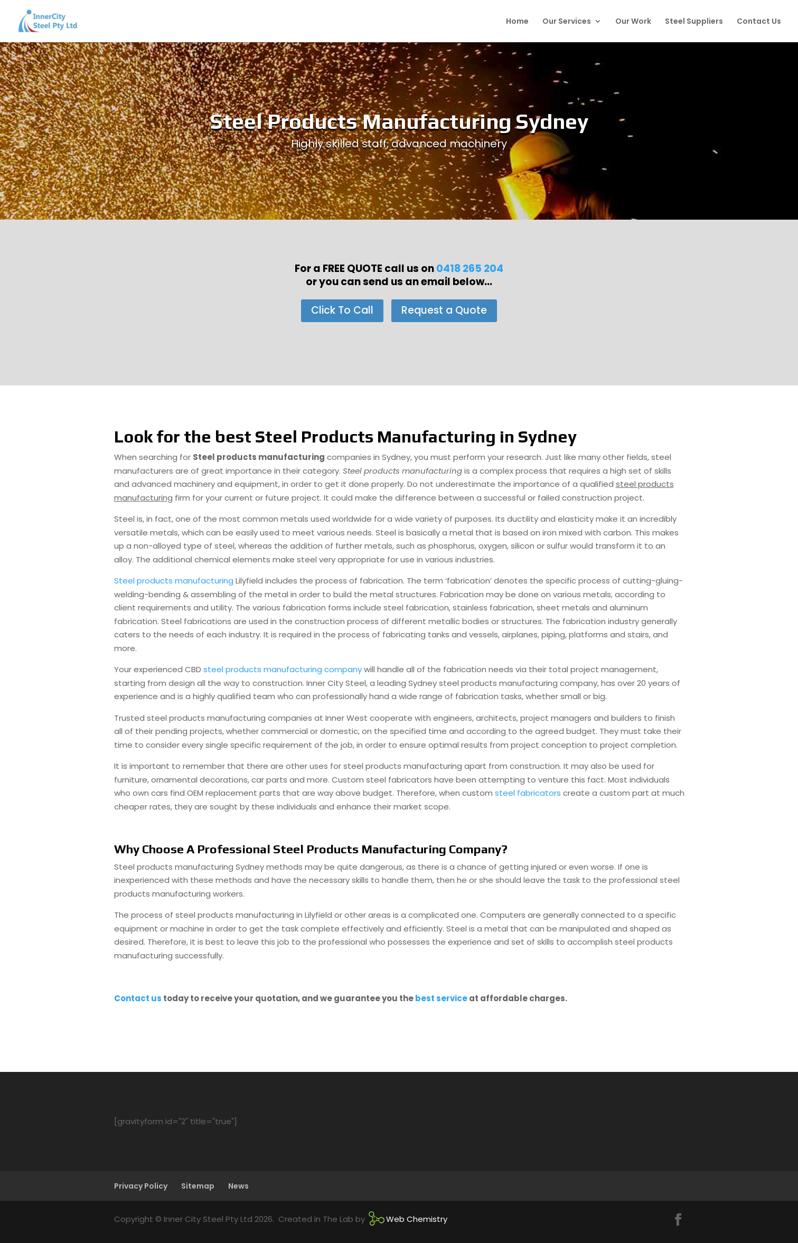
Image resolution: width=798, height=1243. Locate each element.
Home (517, 21)
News (238, 1186)
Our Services (566, 21)
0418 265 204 (469, 268)
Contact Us (759, 21)
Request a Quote (444, 310)
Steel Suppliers (694, 21)
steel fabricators (528, 792)
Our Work (633, 21)
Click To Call (342, 310)
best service (441, 998)
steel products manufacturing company (282, 669)
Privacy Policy (140, 1186)
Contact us (138, 998)
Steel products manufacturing (175, 580)
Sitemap (197, 1186)
